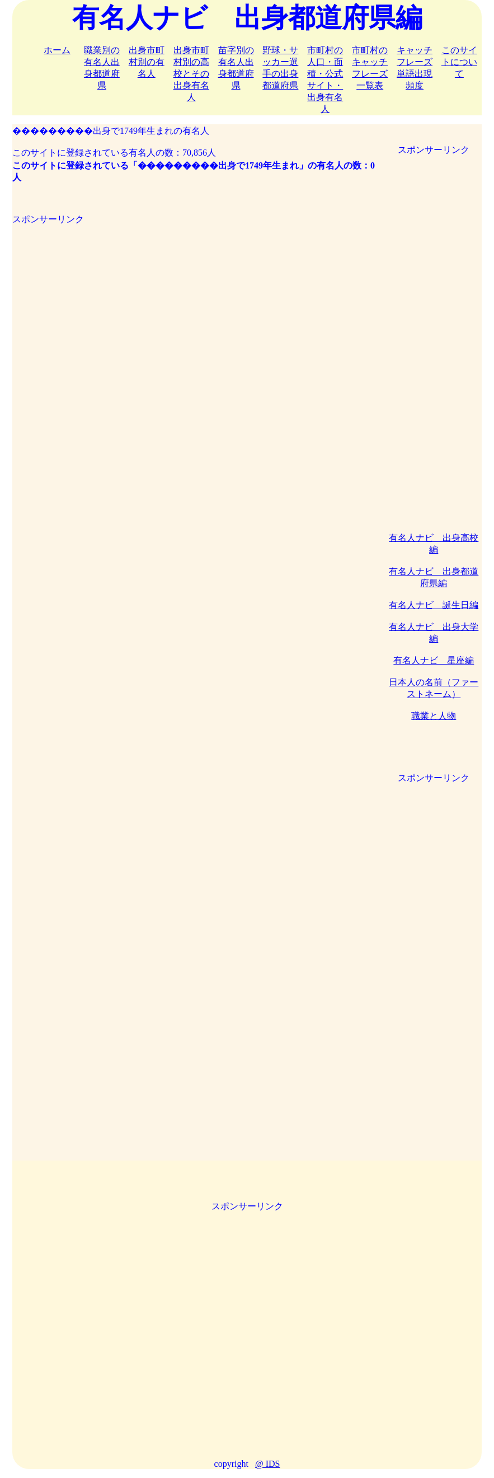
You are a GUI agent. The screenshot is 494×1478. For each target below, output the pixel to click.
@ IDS (267, 1463)
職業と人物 (433, 716)
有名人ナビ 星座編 (433, 660)
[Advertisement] (195, 304)
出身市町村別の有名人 (146, 61)
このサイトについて (459, 61)
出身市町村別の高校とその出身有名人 (191, 73)
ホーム (57, 50)
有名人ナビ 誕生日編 (433, 605)
